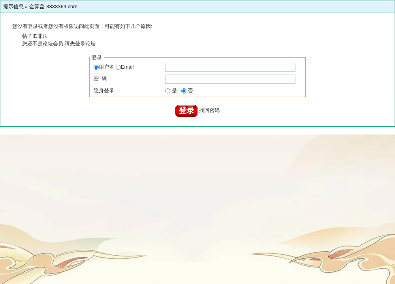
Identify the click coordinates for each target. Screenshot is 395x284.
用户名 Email (114, 67)
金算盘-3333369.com (53, 6)
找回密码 (209, 110)
